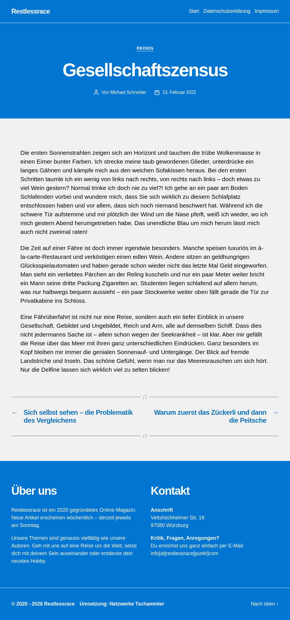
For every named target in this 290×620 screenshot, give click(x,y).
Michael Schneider (128, 92)
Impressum (267, 11)
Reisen (145, 48)
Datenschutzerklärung (226, 11)
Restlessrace (30, 11)
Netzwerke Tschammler (136, 604)
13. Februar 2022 (179, 92)
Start (194, 11)
